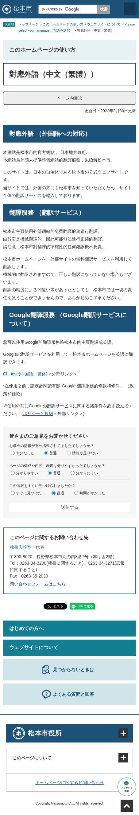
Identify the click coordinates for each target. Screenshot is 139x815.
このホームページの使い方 (63, 24)
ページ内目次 (70, 98)
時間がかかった (92, 493)
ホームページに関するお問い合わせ (69, 782)
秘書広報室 (20, 547)
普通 (53, 453)
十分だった (25, 453)
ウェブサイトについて (104, 24)
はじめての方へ (26, 628)
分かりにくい (87, 473)
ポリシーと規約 (38, 413)
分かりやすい (27, 473)
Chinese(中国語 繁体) (25, 373)
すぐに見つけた (29, 493)
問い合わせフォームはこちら (38, 584)
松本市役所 (45, 733)
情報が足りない (85, 453)
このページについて (32, 757)
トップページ (28, 24)
